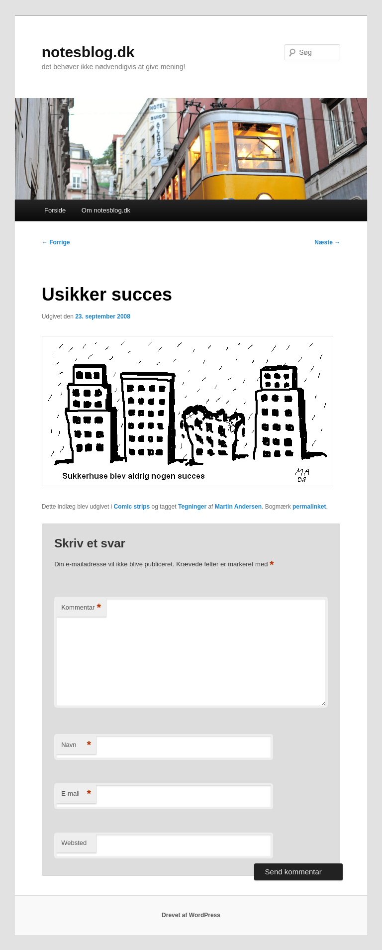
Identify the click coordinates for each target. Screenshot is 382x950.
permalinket (309, 506)
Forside (55, 210)
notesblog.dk (88, 52)
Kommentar (81, 608)
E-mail (76, 794)
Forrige (56, 242)
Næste (327, 242)
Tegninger (192, 506)
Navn (76, 745)
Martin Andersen (238, 506)
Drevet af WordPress (191, 915)
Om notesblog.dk (106, 210)
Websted (74, 842)
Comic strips (132, 506)
